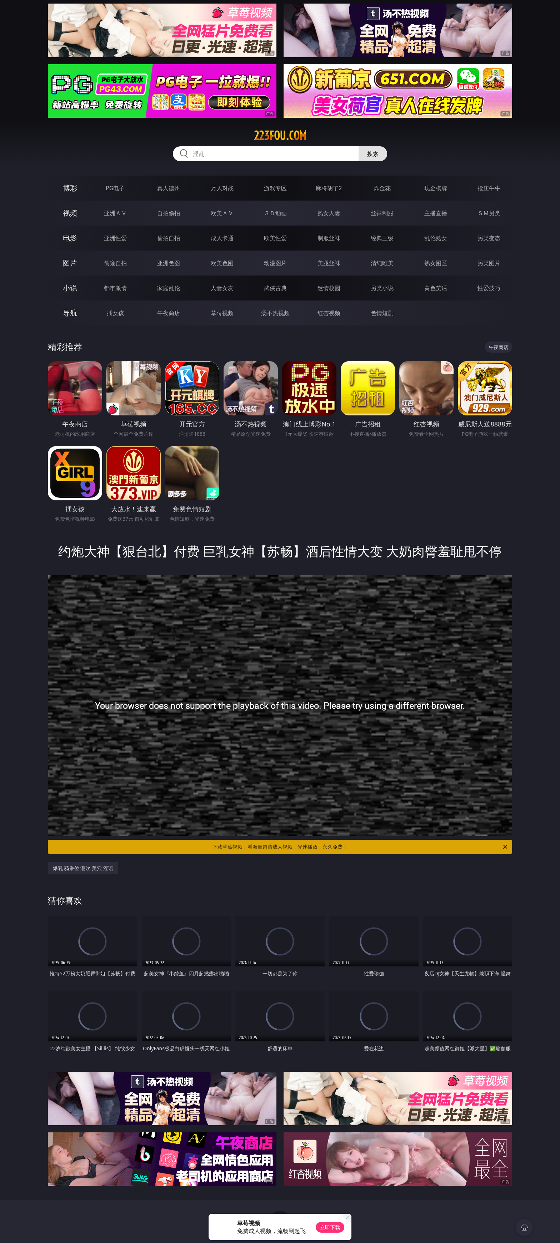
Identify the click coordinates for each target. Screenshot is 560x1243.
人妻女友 (222, 288)
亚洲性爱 (115, 238)
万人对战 (222, 188)
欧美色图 (222, 263)
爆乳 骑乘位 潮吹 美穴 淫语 (83, 868)
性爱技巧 (489, 288)
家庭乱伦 (168, 288)
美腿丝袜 (329, 263)
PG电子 (115, 188)
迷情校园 (329, 288)
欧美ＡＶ (222, 213)
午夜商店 (168, 313)
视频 (70, 213)
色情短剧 (382, 313)
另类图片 (489, 263)
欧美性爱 (275, 238)
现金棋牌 (435, 188)
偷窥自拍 (115, 263)
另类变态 (489, 238)
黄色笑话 (435, 288)
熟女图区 (435, 263)
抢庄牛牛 (489, 188)
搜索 (373, 154)
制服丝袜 (329, 238)
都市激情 (115, 288)
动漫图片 (275, 263)
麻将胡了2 (329, 188)
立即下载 (330, 1227)
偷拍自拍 (168, 238)
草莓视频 (222, 313)
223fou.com (280, 135)
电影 (70, 238)
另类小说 (382, 288)
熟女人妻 (329, 213)
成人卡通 (222, 238)
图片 (70, 263)
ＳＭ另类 (489, 213)
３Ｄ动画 (275, 213)
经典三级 (382, 238)
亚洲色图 (168, 263)
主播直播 (435, 213)
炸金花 (382, 188)
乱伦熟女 (435, 238)
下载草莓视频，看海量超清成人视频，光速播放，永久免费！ (360, 847)
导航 (70, 313)
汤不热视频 (275, 313)
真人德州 (168, 188)
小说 (70, 288)
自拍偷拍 (168, 213)
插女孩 (115, 313)
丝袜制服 (382, 213)
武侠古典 (275, 288)
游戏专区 (275, 188)
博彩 (70, 188)
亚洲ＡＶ (115, 213)
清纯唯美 (382, 263)
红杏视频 (329, 313)
